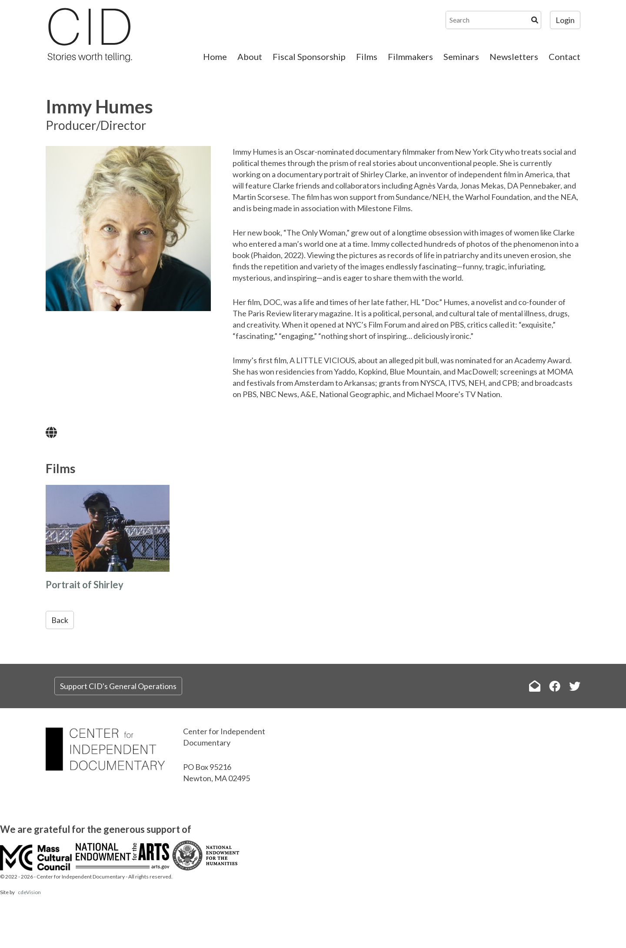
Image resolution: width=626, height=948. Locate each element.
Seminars (461, 56)
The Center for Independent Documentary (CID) (89, 34)
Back (59, 620)
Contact (564, 56)
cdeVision (29, 892)
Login (565, 20)
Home (215, 56)
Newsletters (513, 56)
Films (366, 56)
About (249, 56)
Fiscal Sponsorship (309, 56)
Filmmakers (410, 56)
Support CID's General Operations (118, 686)
